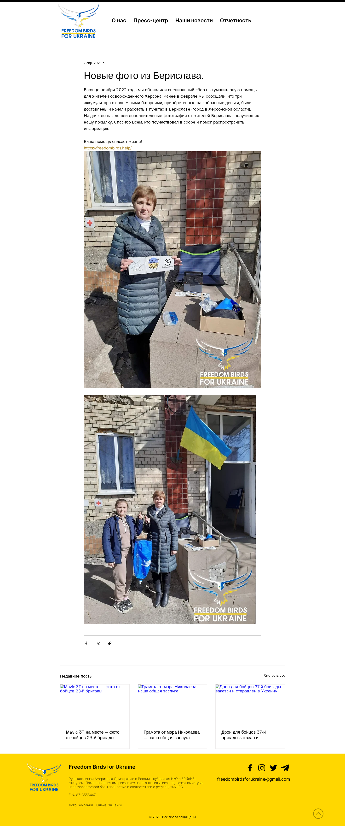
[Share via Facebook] (86, 643)
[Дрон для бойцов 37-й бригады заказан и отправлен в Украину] (250, 703)
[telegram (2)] (285, 768)
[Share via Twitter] (98, 643)
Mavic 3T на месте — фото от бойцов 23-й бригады (93, 734)
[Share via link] (109, 643)
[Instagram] (261, 768)
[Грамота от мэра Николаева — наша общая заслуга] (172, 703)
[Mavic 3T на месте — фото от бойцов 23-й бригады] (94, 703)
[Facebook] (250, 768)
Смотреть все (274, 675)
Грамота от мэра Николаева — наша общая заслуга (172, 734)
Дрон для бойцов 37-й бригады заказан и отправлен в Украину (243, 734)
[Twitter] (273, 768)
